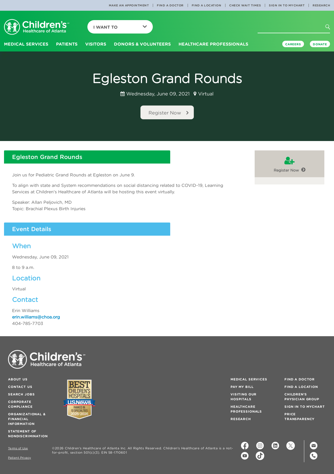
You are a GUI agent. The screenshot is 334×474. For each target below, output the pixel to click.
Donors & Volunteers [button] (142, 44)
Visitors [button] (95, 44)
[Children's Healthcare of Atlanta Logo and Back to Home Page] (36, 27)
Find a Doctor (170, 5)
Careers (293, 44)
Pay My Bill (242, 387)
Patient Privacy (19, 458)
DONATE (320, 44)
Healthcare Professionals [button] (213, 44)
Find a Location (206, 5)
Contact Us (20, 387)
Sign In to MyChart (287, 5)
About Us (18, 379)
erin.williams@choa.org (36, 317)
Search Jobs (21, 394)
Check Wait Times (245, 5)
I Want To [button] (120, 27)
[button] (331, 28)
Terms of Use (18, 448)
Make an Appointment (129, 5)
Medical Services (249, 379)
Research (321, 5)
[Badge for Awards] (79, 399)
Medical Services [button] (26, 44)
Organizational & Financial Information (27, 419)
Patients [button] (66, 44)
